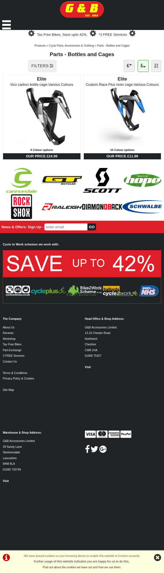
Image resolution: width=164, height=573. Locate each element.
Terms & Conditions (15, 373)
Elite (41, 79)
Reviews (8, 333)
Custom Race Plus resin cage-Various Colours (122, 84)
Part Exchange (12, 350)
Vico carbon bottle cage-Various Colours (41, 84)
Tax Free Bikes (12, 344)
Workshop (9, 338)
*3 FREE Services (113, 34)
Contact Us (10, 361)
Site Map (8, 389)
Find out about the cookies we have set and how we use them (81, 567)
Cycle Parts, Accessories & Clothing (71, 45)
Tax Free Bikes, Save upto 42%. (62, 34)
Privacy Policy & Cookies (18, 378)
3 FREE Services (13, 355)
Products (40, 45)
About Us (8, 327)
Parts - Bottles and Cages (113, 45)
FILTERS (42, 65)
